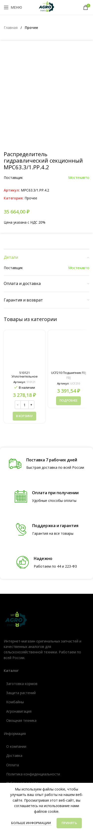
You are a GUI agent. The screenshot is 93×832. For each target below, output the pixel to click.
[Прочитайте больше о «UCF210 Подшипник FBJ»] (68, 326)
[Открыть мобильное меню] (13, 7)
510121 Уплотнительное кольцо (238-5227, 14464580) (24, 304)
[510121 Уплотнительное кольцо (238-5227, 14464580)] (24, 276)
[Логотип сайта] (46, 7)
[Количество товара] (24, 330)
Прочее (31, 27)
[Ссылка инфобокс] (46, 389)
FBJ (68, 304)
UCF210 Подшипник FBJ (68, 299)
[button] (24, 342)
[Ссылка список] (46, 609)
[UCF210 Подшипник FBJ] (68, 276)
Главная (11, 27)
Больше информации (31, 823)
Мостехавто (78, 103)
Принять (69, 823)
